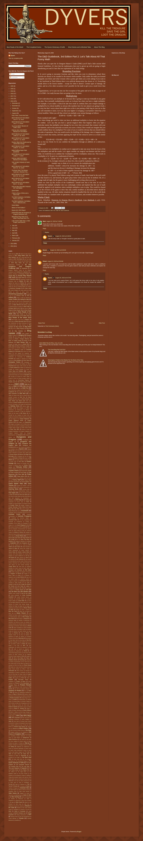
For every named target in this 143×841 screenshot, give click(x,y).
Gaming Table (26, 489)
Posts (12, 74)
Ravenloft (29, 696)
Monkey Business (13, 624)
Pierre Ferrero (20, 670)
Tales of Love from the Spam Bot (19, 753)
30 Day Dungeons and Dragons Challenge (20, 266)
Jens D (27, 557)
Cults (11, 384)
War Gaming (15, 797)
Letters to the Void (19, 588)
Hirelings (27, 532)
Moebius (27, 622)
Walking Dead (18, 795)
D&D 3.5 (16, 386)
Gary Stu (20, 492)
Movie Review (23, 631)
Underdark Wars (24, 788)
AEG (27, 281)
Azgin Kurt (11, 303)
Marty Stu (22, 611)
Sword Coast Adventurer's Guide (18, 750)
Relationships (22, 699)
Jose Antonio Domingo (23, 564)
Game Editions (25, 481)
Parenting (21, 659)
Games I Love (26, 485)
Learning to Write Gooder (15, 582)
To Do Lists (15, 780)
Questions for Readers (15, 690)
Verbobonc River (13, 791)
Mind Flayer (19, 618)
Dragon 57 (15, 418)
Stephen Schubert (13, 744)
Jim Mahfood (11, 559)
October (14, 108)
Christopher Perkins (14, 362)
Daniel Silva (26, 395)
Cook (21, 374)
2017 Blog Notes (20, 255)
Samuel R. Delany (14, 723)
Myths (16, 636)
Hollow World (20, 534)
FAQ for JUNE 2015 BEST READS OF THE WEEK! (19, 159)
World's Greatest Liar (19, 813)
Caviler (28, 355)
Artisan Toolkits (13, 299)
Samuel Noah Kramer (26, 721)
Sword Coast (28, 748)
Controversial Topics (13, 374)
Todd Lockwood (24, 780)
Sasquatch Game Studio (25, 723)
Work (10, 811)
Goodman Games (27, 503)
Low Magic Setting (14, 602)
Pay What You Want (23, 663)
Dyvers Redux (13, 454)
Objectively (11, 650)
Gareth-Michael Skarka (23, 491)
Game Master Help (16, 483)
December (15, 103)
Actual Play (12, 275)
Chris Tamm (26, 360)
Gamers (18, 485)
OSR (10, 658)
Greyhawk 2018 (12, 512)
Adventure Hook (14, 279)
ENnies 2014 (28, 459)
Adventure (29, 277)
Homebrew (27, 534)
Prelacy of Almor (20, 681)
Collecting (27, 367)
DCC (11, 404)
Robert (45, 261)
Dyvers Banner (17, 450)
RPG (18, 716)
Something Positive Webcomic (18, 735)
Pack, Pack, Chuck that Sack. (20, 115)
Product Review (25, 685)
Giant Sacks (17, 496)
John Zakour (12, 564)
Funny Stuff (17, 480)
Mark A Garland (25, 609)
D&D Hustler (27, 391)
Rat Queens (18, 696)
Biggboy (27, 319)
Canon (24, 351)
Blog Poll (13, 328)
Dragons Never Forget (14, 427)
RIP (29, 703)
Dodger (10, 417)
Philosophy (11, 670)
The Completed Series (33, 47)
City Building (22, 364)
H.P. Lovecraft (23, 527)
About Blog (99, 47)
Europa (18, 463)
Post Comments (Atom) (52, 326)
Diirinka (27, 409)
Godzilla (10, 503)
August (14, 113)
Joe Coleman (19, 559)
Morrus (15, 631)
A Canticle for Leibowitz (21, 272)
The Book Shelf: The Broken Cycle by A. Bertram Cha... (20, 171)
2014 (12, 243)
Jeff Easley (11, 557)
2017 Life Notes (18, 259)
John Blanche (13, 561)
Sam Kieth (16, 721)
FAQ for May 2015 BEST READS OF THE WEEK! (21, 187)
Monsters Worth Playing (20, 625)
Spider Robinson (13, 739)
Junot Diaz (21, 566)
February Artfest (21, 467)
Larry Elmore (20, 577)
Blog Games (19, 326)
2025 (12, 86)
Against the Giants (13, 283)
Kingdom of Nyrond (15, 573)
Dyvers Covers (26, 450)
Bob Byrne (17, 337)
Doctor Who (26, 415)
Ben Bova (25, 308)
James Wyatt (12, 552)
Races (16, 692)
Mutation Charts (12, 634)
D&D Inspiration (13, 393)
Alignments (23, 284)
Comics (21, 371)
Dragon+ (20, 422)
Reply (44, 228)
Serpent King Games (19, 726)
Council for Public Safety (23, 376)
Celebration (11, 356)
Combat (10, 369)
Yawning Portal (14, 816)
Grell (18, 510)
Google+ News (14, 505)
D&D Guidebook (65, 210)
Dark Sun (22, 397)
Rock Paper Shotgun (25, 712)
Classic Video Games (21, 365)
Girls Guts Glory (26, 496)
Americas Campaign (15, 288)
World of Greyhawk (19, 811)
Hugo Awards (26, 537)
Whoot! (26, 802)
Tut (9, 786)
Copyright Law (27, 374)
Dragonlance (28, 422)
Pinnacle (28, 670)
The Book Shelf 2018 (17, 759)
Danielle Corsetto (13, 397)
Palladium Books (13, 659)
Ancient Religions (14, 290)
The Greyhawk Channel (22, 764)
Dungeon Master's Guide (16, 433)
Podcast (15, 676)
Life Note (28, 589)
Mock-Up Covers (19, 622)
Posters (11, 679)
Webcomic (20, 798)
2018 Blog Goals (27, 261)
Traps (16, 784)
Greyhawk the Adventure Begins (20, 518)
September (15, 111)
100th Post (11, 253)
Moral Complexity (18, 627)
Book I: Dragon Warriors (22, 338)
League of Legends (13, 580)
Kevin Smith (26, 568)
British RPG (26, 344)
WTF (29, 814)
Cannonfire (18, 351)
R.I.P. (25, 690)
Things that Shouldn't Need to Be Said (18, 777)
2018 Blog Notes (16, 262)
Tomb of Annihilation (24, 782)
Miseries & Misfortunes (24, 620)
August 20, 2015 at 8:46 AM (63, 236)
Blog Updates (25, 333)
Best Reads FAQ (18, 310)
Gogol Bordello (17, 503)
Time (10, 780)
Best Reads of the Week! (15, 47)
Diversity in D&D (19, 411)
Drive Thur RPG (14, 429)
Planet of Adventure (21, 672)
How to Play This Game (15, 537)
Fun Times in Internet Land (19, 478)
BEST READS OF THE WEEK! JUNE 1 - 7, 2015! (20, 155)
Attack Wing (11, 301)
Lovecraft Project (20, 598)
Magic (16, 606)
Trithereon (22, 784)
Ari (13, 295)
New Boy (28, 640)
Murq (22, 633)
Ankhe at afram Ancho (22, 292)
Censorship (20, 356)
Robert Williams (27, 710)
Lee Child (26, 582)
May (13, 230)
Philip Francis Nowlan (14, 668)
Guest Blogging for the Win (24, 525)
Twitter (28, 786)
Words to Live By (25, 809)
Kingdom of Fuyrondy (26, 571)
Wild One (26, 804)
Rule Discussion (26, 717)
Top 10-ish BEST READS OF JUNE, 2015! (20, 126)
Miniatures (27, 618)
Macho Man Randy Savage (22, 604)
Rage (10, 694)
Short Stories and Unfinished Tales (79, 47)
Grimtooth (11, 521)
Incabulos (29, 541)
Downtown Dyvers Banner (20, 417)
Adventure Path (12, 281)
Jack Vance (17, 546)
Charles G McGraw (21, 358)
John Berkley (28, 559)
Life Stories (24, 591)
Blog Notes (28, 326)
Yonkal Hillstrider (12, 818)
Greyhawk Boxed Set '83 (24, 512)
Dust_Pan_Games (20, 447)
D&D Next (23, 393)
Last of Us (28, 577)
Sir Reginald (24, 732)
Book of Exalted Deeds (15, 340)
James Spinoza (25, 550)
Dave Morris (12, 400)
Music (27, 633)
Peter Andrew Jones (25, 667)
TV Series (14, 786)
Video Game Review (24, 791)
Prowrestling (15, 687)
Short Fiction (23, 728)
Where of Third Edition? (18, 207)
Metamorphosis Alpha (15, 616)
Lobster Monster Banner (23, 597)
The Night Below (22, 771)
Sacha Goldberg (25, 719)
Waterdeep (28, 797)
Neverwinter (28, 638)
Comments (14, 77)
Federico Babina (12, 468)
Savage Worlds (14, 725)
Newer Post (41, 323)
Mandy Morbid (27, 607)
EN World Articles (19, 459)
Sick (15, 730)
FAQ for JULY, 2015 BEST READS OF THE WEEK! (19, 130)
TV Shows (22, 786)
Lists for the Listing (26, 593)
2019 (12, 91)
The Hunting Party (14, 766)
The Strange (17, 775)
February (15, 238)
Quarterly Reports (25, 688)
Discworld (11, 411)
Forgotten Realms (14, 470)
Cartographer (12, 355)
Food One (27, 468)
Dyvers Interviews (13, 452)
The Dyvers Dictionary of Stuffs (54, 47)
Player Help (22, 674)
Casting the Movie (20, 355)
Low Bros (29, 600)
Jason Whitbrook (19, 555)
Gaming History (13, 487)
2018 (12, 93)
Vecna (28, 789)
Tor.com (11, 784)
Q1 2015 (17, 688)
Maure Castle (17, 615)
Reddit (15, 699)
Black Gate (11, 321)
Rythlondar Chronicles (14, 719)
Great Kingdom (25, 508)
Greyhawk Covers (14, 514)
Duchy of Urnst (25, 429)
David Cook (22, 400)
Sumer (10, 748)
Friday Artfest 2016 (22, 476)
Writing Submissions (21, 814)
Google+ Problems (25, 505)
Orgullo (28, 656)
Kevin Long (18, 568)
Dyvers (50, 236)
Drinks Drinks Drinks (26, 427)
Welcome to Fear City (21, 800)
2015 (12, 101)
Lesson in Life (12, 584)
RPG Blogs (27, 716)
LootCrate (11, 598)
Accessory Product (24, 273)
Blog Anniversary (23, 323)
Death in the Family (18, 404)
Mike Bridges (26, 616)
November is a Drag (45, 332)
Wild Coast (18, 804)
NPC (24, 645)
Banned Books (13, 306)
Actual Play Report (24, 275)
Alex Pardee (16, 284)
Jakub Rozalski (26, 546)
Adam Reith (21, 277)
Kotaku (19, 575)
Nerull (15, 638)
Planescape (11, 672)
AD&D (13, 277)
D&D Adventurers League (14, 390)
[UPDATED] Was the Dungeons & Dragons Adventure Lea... (21, 213)
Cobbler (21, 367)
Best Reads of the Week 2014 (21, 315)
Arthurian (28, 297)
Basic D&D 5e (27, 306)
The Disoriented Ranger (21, 761)
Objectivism (18, 650)
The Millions (12, 771)
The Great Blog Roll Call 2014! (56, 349)
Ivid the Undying (15, 544)
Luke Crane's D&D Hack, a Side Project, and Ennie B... (21, 221)
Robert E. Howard (19, 708)
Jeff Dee (27, 555)
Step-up (27, 743)
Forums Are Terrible (26, 470)
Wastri (22, 797)
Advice (21, 281)
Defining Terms (15, 406)
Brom (18, 346)
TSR (28, 784)
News (23, 643)
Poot (22, 677)
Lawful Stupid (14, 579)
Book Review (21, 342)
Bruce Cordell (25, 346)
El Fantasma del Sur (21, 456)
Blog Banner (22, 325)
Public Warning (23, 687)
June (13, 228)
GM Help (18, 500)
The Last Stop (25, 766)
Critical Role (12, 380)
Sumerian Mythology (18, 748)
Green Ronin (12, 510)
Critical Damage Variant (24, 378)
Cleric (30, 365)
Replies (47, 232)
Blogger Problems (13, 335)
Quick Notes (15, 190)
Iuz (30, 543)
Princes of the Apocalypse (22, 683)
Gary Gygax (12, 492)
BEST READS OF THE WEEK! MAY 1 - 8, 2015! (20, 183)
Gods (27, 501)
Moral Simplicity (27, 627)
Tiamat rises (27, 779)
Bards (20, 306)
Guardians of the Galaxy (15, 523)
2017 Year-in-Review (16, 261)
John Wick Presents (24, 562)
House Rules (19, 536)
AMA (15, 286)
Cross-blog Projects (23, 380)
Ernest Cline (13, 461)
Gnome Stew (20, 501)
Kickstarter (19, 570)
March (14, 235)
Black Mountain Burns (21, 321)
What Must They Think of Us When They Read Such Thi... (21, 217)
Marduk (17, 609)
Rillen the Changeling (21, 703)
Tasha (16, 755)
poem (20, 676)
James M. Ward (13, 548)
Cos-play (13, 376)
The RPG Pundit (23, 773)
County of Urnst (12, 378)
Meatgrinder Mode (27, 615)
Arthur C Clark (20, 297)
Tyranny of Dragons (13, 788)
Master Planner (21, 613)
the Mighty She (25, 770)
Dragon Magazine (24, 418)
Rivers (19, 705)
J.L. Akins (23, 544)
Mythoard (11, 636)
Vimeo (27, 793)
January (14, 240)
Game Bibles (15, 205)
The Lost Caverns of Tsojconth (18, 768)
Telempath (23, 755)
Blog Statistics (19, 331)
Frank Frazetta (14, 472)
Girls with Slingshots (14, 498)
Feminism (20, 468)
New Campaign (13, 642)
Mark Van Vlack (13, 611)
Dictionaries (11, 409)
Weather (13, 798)
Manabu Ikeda (18, 607)
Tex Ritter (17, 757)
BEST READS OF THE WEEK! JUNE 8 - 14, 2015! (20, 147)
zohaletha (17, 820)
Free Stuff (21, 474)
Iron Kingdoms (23, 543)
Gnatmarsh (11, 501)
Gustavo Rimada (14, 527)
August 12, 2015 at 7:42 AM (54, 221)
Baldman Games (27, 304)
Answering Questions (16, 294)
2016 (12, 98)
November (15, 106)
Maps (12, 609)
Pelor (20, 665)
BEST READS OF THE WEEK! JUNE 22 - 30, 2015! (20, 134)
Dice (28, 408)
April (13, 233)
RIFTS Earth (11, 703)
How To (28, 536)
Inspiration (13, 543)
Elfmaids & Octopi (17, 458)
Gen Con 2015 (23, 494)
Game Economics (15, 481)
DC (30, 402)
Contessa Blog (26, 372)
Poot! (28, 677)
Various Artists (21, 789)
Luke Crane (23, 602)
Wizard (21, 805)
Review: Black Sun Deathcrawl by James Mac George (21, 142)
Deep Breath (28, 404)
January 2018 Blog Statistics (16, 553)
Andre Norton (24, 290)
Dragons (12, 424)
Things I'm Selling (26, 775)
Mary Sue (11, 613)
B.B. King (18, 303)
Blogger (79, 831)
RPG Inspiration (16, 717)
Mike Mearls (12, 618)
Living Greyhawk (15, 595)
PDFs (15, 665)
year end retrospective (24, 816)
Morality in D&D (22, 629)
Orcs (23, 656)
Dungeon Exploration (13, 431)
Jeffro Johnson (20, 557)
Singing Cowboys (15, 732)
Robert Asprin (23, 706)
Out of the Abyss (18, 658)
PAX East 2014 (26, 661)
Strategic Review (23, 744)
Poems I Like (26, 676)
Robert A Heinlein (13, 706)
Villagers (22, 793)
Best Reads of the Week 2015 (20, 317)
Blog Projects (20, 328)
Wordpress (16, 809)
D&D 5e (25, 388)
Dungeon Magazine (25, 431)
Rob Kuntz (26, 705)
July (13, 225)
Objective (27, 649)
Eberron (21, 454)
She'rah (15, 728)
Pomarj (16, 677)
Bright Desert (18, 344)
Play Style (15, 674)
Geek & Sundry (27, 492)
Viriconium (11, 795)
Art (28, 295)
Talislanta (11, 755)
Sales (10, 721)
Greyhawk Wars (13, 519)
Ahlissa (22, 283)
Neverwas (21, 638)
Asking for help (24, 299)
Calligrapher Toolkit (18, 349)
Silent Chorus (21, 730)
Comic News (12, 371)
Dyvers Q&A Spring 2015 (25, 452)
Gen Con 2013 (14, 494)
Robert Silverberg (17, 710)
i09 (17, 539)
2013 (12, 246)
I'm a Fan (11, 539)
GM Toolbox (26, 500)
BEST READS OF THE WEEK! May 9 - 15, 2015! (20, 179)
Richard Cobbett (26, 701)
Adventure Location (25, 279)
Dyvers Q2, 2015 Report (19, 210)
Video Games (13, 793)
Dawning (26, 402)
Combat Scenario (19, 369)
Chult (15, 364)
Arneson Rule (20, 295)
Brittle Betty (12, 346)
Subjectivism (26, 746)
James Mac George (24, 548)
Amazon (29, 286)
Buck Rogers (12, 347)
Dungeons (20, 434)
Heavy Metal (17, 530)
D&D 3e (58, 210)
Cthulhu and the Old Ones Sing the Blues (20, 381)
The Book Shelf (26, 757)
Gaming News (14, 489)
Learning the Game (24, 580)
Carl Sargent (18, 353)
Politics (10, 677)
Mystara (27, 634)
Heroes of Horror (18, 532)
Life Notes (14, 591)
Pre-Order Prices (23, 679)
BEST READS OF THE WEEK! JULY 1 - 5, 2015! (20, 122)
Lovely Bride (21, 600)
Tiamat (20, 779)
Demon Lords (12, 408)
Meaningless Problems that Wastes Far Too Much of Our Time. (66, 360)
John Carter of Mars (22, 561)
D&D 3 (10, 386)
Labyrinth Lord (12, 577)
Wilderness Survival (13, 805)
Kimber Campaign (15, 571)
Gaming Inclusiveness (24, 487)
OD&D (25, 650)
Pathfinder (29, 659)
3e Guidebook (46, 210)
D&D (17, 384)
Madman (10, 606)
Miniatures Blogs (12, 620)
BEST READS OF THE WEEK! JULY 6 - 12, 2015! (20, 118)
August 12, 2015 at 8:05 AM (58, 250)
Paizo (27, 658)
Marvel (28, 611)
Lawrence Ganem (24, 579)
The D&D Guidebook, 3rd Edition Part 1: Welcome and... (21, 201)
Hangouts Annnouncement (19, 528)
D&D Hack (19, 391)
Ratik (24, 696)
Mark (44, 221)
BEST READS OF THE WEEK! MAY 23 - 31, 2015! (20, 167)
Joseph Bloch (12, 566)
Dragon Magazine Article (16, 420)
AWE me (18, 301)
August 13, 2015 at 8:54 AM (55, 261)
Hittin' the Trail (12, 534)
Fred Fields (23, 472)
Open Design (17, 656)
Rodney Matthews (13, 714)
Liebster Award (19, 589)
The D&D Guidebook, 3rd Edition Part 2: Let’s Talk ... (21, 197)
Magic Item (22, 606)
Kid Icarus (28, 570)
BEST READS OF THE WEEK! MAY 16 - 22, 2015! (20, 175)
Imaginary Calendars (20, 541)
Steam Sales (23, 741)
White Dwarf (19, 802)
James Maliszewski (13, 550)
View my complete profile (16, 58)
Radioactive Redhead (25, 692)
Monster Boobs (22, 624)
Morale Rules (13, 629)
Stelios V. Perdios (18, 743)
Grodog (27, 521)
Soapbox (18, 734)
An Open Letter (27, 288)
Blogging (21, 335)
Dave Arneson (25, 399)
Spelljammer (26, 737)
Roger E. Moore (22, 714)
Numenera (24, 647)
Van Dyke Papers (13, 789)
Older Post (102, 323)
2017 (12, 96)
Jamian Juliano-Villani (23, 552)
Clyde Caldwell (14, 367)
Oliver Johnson (18, 654)
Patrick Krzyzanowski (15, 661)
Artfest (11, 297)
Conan (19, 372)
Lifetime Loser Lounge (14, 593)
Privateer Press (13, 685)
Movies (16, 633)
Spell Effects (17, 737)
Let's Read (20, 586)
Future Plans (28, 480)
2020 (12, 88)
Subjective (19, 746)
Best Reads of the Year (17, 319)
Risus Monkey (12, 705)
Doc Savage (18, 415)
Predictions (11, 681)
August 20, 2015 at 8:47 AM (63, 278)
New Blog (22, 640)
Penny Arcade (27, 665)
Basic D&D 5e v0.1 (15, 308)
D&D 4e (18, 388)
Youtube (21, 818)
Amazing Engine (21, 286)
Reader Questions (14, 697)
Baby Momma (17, 304)
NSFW (18, 647)
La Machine (26, 575)
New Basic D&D (14, 640)
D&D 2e (27, 384)
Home (72, 323)
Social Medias (28, 734)
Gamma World (12, 491)
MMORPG (11, 622)
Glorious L (11, 500)
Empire (26, 458)
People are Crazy (14, 667)
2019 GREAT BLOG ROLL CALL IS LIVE (51, 343)
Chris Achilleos (17, 360)
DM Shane (23, 413)
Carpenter (26, 353)
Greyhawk (24, 511)
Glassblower (26, 498)
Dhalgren (21, 408)
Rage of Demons (17, 694)
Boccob (24, 337)
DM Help (16, 413)
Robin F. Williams (14, 712)
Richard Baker (16, 701)
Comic (27, 369)
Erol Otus (21, 461)
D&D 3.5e (52, 210)
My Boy (21, 634)
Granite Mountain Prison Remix (17, 507)
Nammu (23, 636)
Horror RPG (11, 536)
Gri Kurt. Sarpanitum (24, 519)
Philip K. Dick (25, 668)
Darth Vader (17, 399)
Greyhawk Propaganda (24, 516)
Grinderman (19, 521)
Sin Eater (28, 730)
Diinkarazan (20, 409)
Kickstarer (11, 570)
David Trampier (18, 402)
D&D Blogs (24, 390)
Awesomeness (26, 301)
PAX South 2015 (12, 663)
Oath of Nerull (18, 649)
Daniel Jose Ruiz (18, 395)
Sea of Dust (23, 725)
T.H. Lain (27, 752)
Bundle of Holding (21, 347)
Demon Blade (26, 406)
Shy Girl (10, 730)
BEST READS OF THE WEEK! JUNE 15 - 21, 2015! (20, 138)
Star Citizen (22, 739)
